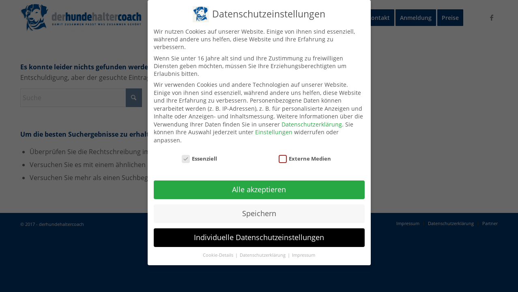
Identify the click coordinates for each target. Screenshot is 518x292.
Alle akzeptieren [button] (259, 189)
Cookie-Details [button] (218, 255)
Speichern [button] (259, 213)
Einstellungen (273, 132)
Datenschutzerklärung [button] (263, 255)
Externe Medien (305, 158)
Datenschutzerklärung (312, 124)
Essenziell (199, 158)
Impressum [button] (303, 255)
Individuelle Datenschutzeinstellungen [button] (259, 237)
